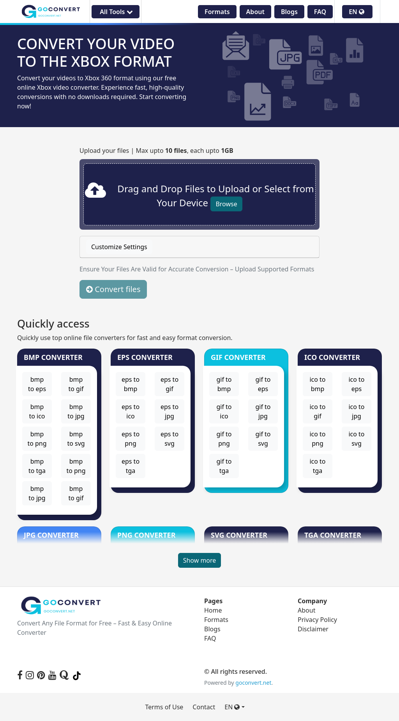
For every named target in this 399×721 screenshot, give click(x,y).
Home (213, 610)
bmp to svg (76, 439)
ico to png (317, 439)
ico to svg (356, 439)
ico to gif (317, 411)
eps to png (130, 439)
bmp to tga (37, 466)
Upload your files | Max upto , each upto (156, 150)
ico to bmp (317, 384)
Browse (226, 204)
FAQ (320, 11)
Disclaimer (313, 629)
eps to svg (169, 439)
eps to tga (130, 466)
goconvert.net (253, 682)
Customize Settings (119, 247)
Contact (203, 707)
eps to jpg (169, 411)
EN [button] (356, 11)
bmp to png (36, 439)
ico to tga (317, 466)
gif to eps (262, 384)
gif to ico (223, 411)
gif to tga (223, 466)
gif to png (223, 439)
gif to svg (262, 439)
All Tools (115, 11)
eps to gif (169, 384)
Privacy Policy (317, 619)
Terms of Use (164, 707)
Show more (199, 560)
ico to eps (356, 384)
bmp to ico (37, 411)
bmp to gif (75, 384)
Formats (217, 11)
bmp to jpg (75, 411)
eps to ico (130, 411)
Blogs (289, 11)
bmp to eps (37, 384)
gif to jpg (262, 411)
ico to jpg (356, 411)
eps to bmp (130, 384)
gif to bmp (223, 384)
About (255, 11)
